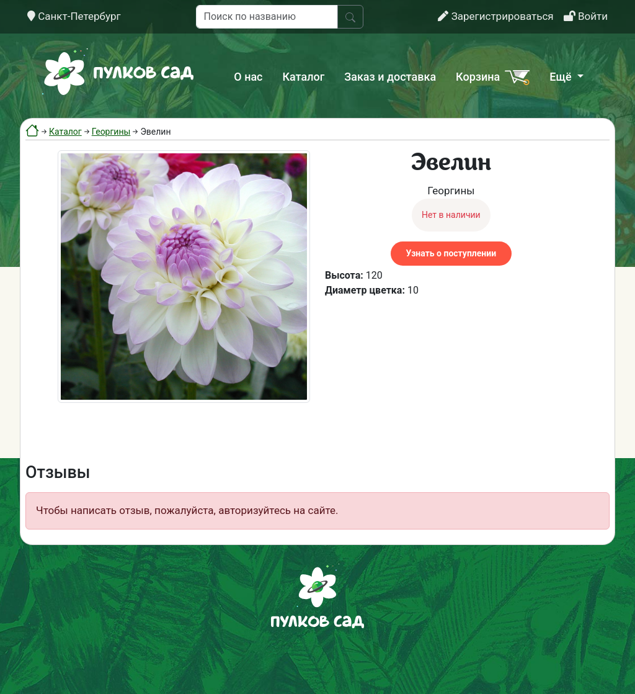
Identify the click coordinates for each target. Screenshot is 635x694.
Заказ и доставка (390, 76)
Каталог (304, 76)
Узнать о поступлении (451, 253)
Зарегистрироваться (495, 16)
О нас (248, 76)
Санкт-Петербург (74, 16)
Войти (586, 16)
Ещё (561, 76)
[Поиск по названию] (267, 17)
